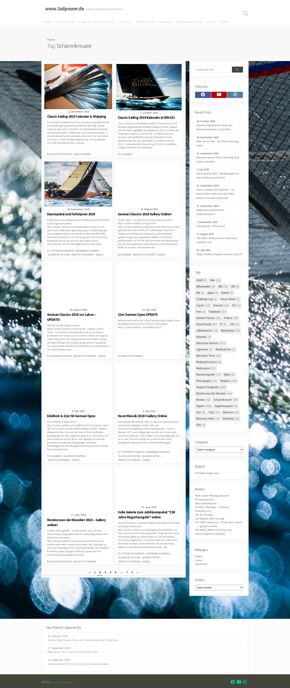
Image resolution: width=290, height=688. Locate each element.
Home (47, 22)
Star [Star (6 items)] (200, 421)
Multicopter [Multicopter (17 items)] (205, 377)
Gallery (199, 568)
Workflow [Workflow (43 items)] (231, 427)
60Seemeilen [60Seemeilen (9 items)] (205, 295)
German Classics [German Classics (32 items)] (208, 326)
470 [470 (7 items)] (235, 295)
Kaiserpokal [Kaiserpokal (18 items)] (230, 339)
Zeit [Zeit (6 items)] (200, 433)
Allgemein (126, 154)
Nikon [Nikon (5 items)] (229, 383)
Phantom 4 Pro (203, 521)
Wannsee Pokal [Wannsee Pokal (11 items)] (207, 427)
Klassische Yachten (61, 154)
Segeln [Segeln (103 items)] (203, 414)
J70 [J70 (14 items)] (234, 332)
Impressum (165, 22)
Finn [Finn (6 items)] (200, 320)
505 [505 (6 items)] (200, 301)
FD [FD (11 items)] (236, 314)
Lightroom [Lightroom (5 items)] (204, 358)
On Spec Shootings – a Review (212, 517)
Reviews (125, 22)
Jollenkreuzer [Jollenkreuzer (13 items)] (207, 339)
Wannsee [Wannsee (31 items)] (231, 421)
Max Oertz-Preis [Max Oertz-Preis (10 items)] (208, 364)
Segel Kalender (82, 154)
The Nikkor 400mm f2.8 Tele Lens (214, 541)
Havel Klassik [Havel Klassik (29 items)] (206, 332)
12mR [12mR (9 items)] (201, 288)
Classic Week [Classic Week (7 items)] (229, 307)
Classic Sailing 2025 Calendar (96, 22)
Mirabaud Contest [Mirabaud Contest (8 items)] (208, 370)
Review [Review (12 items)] (203, 408)
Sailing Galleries (65, 22)
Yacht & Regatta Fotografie (210, 544)
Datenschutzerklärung (189, 22)
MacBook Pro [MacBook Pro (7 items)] (225, 358)
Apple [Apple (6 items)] (213, 301)
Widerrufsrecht (145, 22)
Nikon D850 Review (206, 513)
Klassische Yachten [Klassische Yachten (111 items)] (210, 351)
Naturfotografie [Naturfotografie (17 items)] (208, 383)
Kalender (126, 255)
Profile (224, 22)
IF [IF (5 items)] (223, 332)
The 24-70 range (204, 525)
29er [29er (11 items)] (215, 288)
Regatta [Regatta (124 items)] (228, 389)
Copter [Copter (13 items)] (203, 314)
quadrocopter (150, 456)
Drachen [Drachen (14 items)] (221, 314)
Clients (211, 22)
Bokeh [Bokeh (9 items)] (227, 301)
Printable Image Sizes (207, 483)
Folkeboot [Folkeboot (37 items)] (217, 320)
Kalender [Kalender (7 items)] (203, 345)
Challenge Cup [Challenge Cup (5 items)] (206, 307)
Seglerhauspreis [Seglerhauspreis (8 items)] (226, 414)
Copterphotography (62, 251)
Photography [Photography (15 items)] (206, 389)
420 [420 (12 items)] (223, 295)
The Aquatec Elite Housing (210, 529)
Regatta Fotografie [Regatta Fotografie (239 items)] (211, 395)
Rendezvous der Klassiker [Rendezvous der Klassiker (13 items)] (214, 402)
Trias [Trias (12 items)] (214, 421)
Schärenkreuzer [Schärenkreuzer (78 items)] (225, 408)
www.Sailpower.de (62, 684)
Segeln (99, 255)
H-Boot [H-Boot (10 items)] (231, 326)
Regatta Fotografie (82, 255)
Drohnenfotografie (87, 251)
